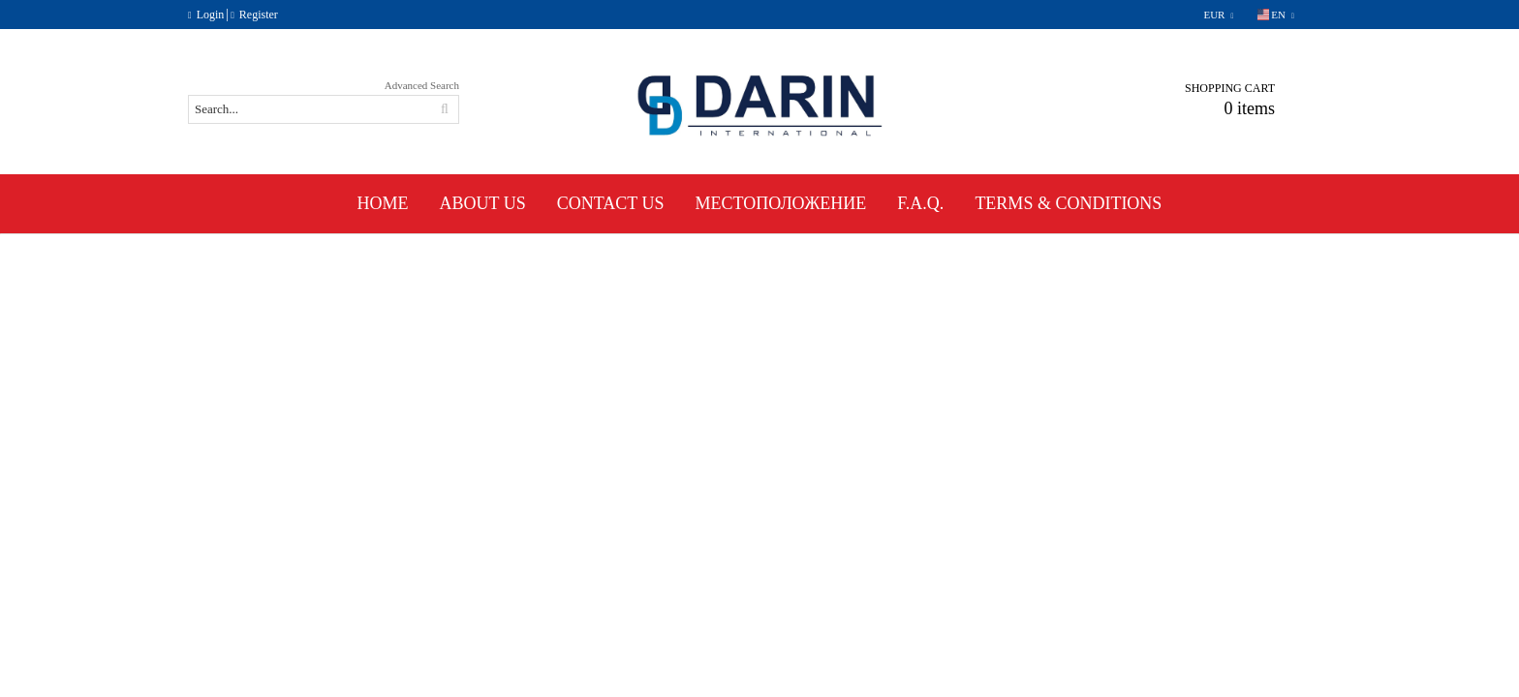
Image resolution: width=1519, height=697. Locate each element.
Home (383, 203)
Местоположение (781, 203)
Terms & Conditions (1068, 203)
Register (258, 14)
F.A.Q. (920, 203)
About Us (483, 203)
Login (211, 14)
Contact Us (611, 203)
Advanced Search (422, 85)
